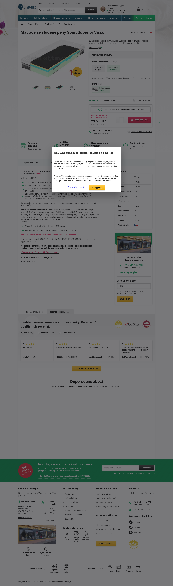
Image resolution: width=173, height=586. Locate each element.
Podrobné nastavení (76, 187)
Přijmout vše (97, 188)
